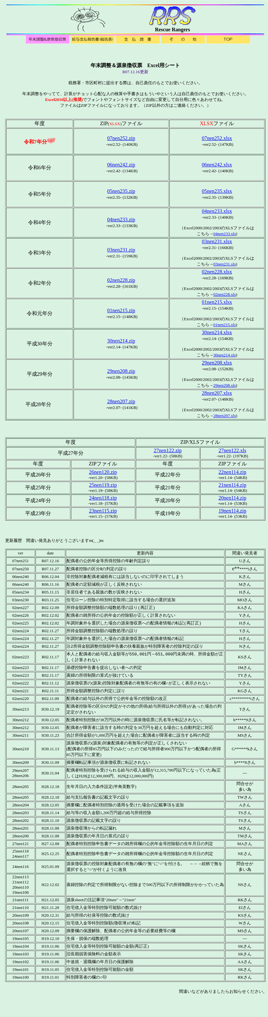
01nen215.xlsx (217, 302)
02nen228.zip (121, 280)
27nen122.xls (232, 450)
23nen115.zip (103, 510)
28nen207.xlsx (217, 393)
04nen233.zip (121, 219)
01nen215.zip (121, 310)
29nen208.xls (224, 385)
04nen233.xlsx (217, 211)
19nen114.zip (232, 510)
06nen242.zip (121, 164)
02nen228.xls (224, 294)
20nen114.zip (232, 498)
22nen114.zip (232, 472)
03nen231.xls (224, 264)
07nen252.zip (121, 138)
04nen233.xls (224, 233)
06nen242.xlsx (217, 164)
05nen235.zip (121, 191)
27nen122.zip (168, 450)
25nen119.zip (103, 485)
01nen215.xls (224, 324)
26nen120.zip (103, 472)
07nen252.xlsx (217, 138)
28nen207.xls (224, 415)
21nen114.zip (232, 485)
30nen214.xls (224, 355)
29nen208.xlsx (217, 362)
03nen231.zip (121, 250)
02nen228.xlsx (217, 271)
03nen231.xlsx (217, 241)
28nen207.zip (121, 401)
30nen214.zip (121, 341)
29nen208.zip (121, 371)
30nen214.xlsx (217, 332)
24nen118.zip (103, 498)
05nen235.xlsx (217, 191)
